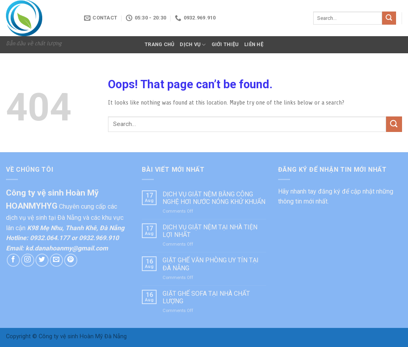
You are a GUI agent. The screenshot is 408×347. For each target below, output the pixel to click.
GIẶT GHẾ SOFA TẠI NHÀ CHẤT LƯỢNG (206, 297)
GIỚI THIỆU (225, 44)
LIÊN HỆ (253, 44)
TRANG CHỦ (159, 44)
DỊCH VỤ (193, 44)
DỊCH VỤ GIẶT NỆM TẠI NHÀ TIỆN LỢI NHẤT (210, 230)
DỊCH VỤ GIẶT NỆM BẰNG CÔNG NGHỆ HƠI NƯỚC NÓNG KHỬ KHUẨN (214, 197)
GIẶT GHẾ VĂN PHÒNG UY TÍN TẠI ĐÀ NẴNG (211, 263)
